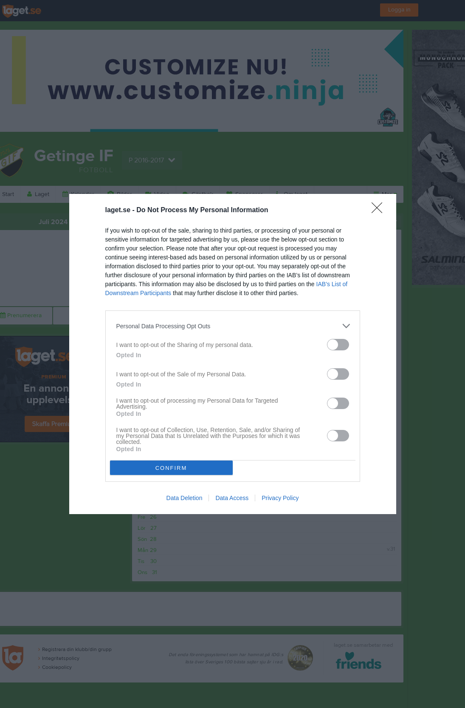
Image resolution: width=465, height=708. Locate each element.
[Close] (380, 210)
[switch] (338, 344)
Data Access (231, 498)
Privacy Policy (280, 498)
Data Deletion (184, 498)
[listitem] (232, 325)
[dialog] (232, 354)
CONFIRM (171, 468)
